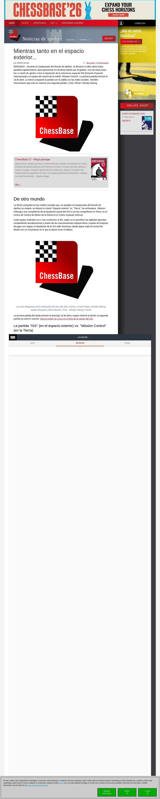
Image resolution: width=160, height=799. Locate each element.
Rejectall (127, 792)
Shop (12, 23)
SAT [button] (54, 23)
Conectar (140, 23)
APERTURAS (39, 23)
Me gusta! (91, 63)
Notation (80, 343)
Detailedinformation (106, 792)
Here (62, 783)
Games (127, 343)
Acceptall (147, 792)
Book (32, 343)
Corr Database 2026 (133, 113)
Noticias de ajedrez (42, 39)
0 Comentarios (102, 63)
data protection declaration (38, 785)
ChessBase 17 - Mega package (32, 159)
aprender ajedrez (72, 23)
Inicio (25, 23)
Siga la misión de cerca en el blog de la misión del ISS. (66, 319)
